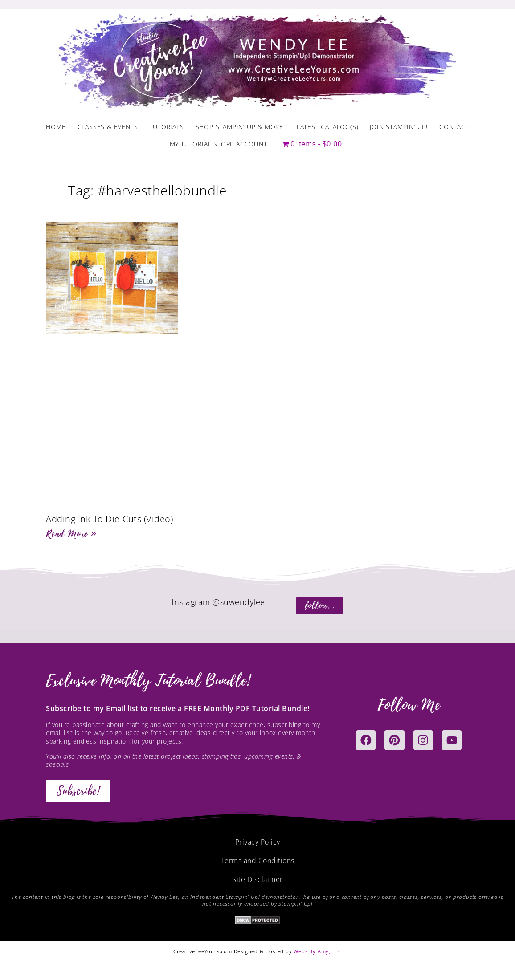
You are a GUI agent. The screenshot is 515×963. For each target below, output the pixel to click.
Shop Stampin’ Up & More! (240, 126)
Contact (454, 126)
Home (55, 126)
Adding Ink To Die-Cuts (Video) (109, 519)
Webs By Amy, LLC (318, 951)
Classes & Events (108, 126)
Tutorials (166, 126)
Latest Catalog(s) (328, 126)
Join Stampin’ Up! (399, 126)
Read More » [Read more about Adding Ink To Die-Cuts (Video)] (71, 534)
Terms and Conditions (257, 860)
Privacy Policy (257, 842)
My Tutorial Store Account (218, 144)
